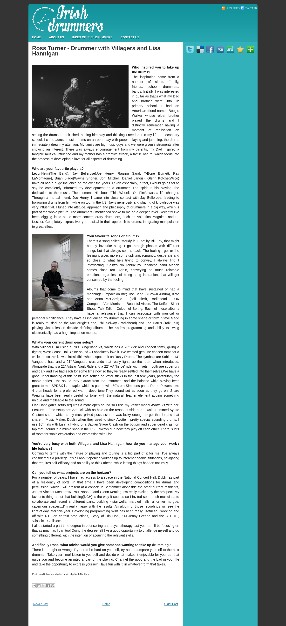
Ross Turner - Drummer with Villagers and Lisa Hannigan (96, 51)
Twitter (248, 8)
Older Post (171, 604)
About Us (56, 37)
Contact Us (130, 37)
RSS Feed (230, 8)
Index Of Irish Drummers (92, 37)
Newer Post (40, 604)
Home (36, 37)
